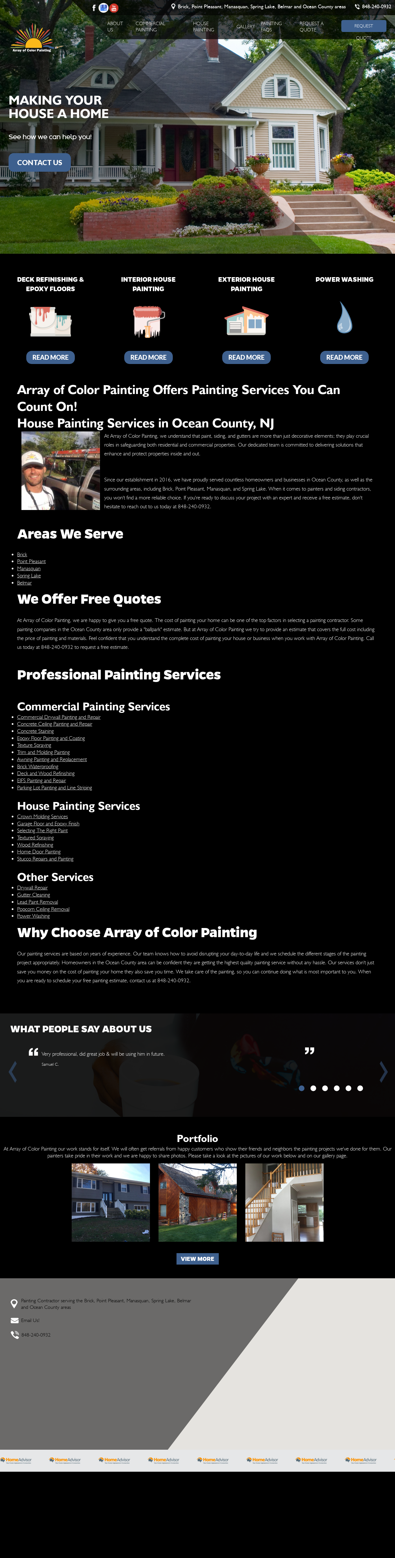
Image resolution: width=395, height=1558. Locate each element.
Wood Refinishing (35, 844)
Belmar (24, 582)
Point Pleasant (31, 561)
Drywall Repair (32, 887)
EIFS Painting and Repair (41, 780)
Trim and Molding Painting (43, 752)
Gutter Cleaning (33, 894)
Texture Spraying (34, 745)
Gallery (245, 26)
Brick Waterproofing (37, 766)
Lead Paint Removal (37, 902)
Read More (51, 357)
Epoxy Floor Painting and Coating (51, 738)
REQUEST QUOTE (363, 27)
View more (197, 1259)
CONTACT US (39, 162)
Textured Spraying (35, 837)
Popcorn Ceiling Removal (43, 909)
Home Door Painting (39, 851)
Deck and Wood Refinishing (46, 773)
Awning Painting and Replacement (52, 759)
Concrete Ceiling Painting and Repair (54, 724)
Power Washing (33, 916)
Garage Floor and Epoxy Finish (48, 823)
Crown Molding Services (42, 816)
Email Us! (30, 1320)
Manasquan (29, 568)
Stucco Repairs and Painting (45, 858)
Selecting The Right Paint (42, 830)
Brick (22, 554)
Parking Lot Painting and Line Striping (54, 787)
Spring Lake (29, 575)
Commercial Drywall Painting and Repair (59, 717)
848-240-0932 (376, 6)
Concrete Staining (35, 731)
